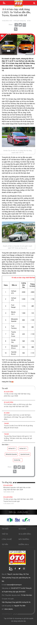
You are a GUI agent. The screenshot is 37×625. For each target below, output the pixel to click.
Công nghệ (7, 539)
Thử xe (5, 534)
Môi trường (24, 539)
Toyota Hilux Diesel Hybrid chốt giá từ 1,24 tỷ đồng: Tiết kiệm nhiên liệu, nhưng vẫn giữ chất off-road (18, 438)
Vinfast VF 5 (22, 448)
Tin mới (6, 423)
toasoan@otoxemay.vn (14, 585)
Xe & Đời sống (8, 391)
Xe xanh (7, 413)
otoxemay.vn (7, 614)
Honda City (17, 460)
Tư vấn (5, 544)
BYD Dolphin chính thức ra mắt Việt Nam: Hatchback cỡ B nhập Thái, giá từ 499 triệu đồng (18, 417)
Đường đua (24, 544)
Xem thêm (6, 444)
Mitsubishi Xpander (11, 454)
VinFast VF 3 (11, 448)
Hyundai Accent (24, 454)
